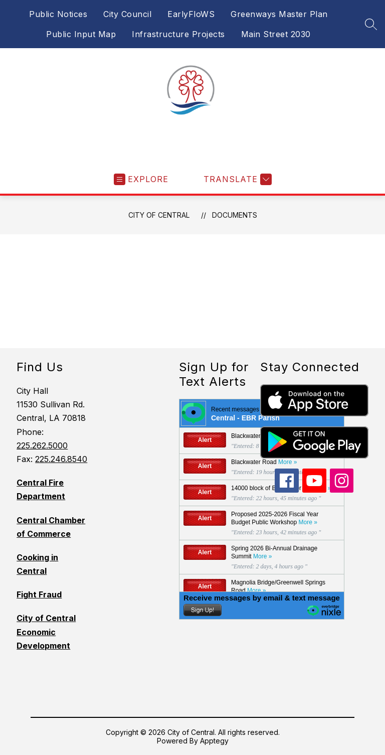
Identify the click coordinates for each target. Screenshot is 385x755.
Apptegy (214, 740)
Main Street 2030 (276, 34)
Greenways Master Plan (279, 14)
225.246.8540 (61, 459)
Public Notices (58, 14)
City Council (127, 14)
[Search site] (371, 24)
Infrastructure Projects (178, 34)
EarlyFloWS (191, 14)
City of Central (158, 215)
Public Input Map (81, 34)
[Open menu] (141, 179)
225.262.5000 (42, 445)
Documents (234, 215)
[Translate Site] (236, 179)
